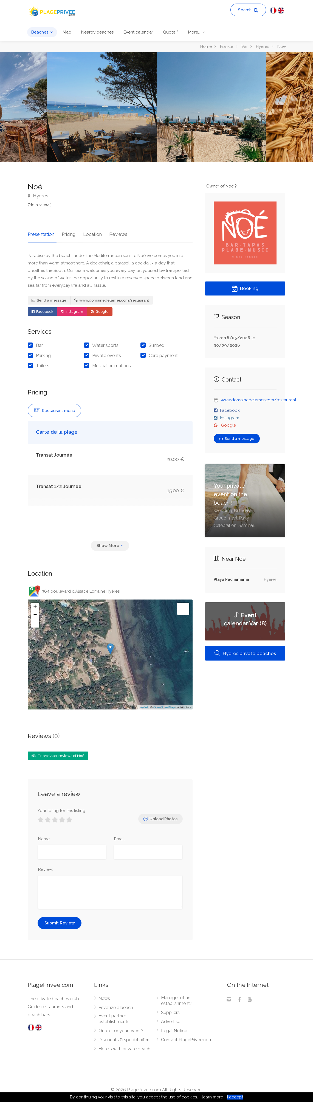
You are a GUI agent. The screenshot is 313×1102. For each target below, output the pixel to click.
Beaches (39, 32)
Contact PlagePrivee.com (187, 1037)
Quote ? (170, 32)
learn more (212, 1097)
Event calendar (138, 32)
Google (100, 309)
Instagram (72, 309)
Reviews (111, 231)
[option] (211, 107)
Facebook (42, 309)
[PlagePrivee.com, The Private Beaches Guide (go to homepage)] (52, 10)
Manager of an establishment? (176, 998)
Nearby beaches (97, 32)
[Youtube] (249, 997)
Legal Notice (174, 1028)
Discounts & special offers (124, 1037)
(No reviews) (40, 204)
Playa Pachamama (231, 579)
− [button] (35, 613)
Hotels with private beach (124, 1046)
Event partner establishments (113, 1016)
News (104, 996)
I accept (235, 1097)
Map (67, 32)
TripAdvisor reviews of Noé (58, 754)
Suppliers (170, 1010)
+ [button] (35, 605)
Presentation (41, 231)
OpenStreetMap (164, 704)
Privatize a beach (115, 1005)
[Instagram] (229, 997)
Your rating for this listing (61, 808)
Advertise (170, 1019)
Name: (44, 836)
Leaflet (143, 704)
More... (194, 32)
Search (248, 10)
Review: (45, 867)
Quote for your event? (120, 1028)
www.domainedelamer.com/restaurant (111, 298)
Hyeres (38, 195)
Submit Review (59, 920)
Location (87, 231)
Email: (119, 836)
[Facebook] (239, 997)
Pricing (66, 231)
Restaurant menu (54, 408)
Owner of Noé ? (221, 186)
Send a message (49, 298)
